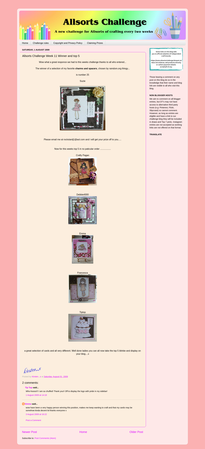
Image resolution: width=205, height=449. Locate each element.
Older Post (136, 431)
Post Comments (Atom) (45, 438)
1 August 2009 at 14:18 (36, 395)
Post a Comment (33, 420)
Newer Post (29, 431)
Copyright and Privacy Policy (67, 43)
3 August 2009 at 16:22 (36, 414)
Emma (28, 404)
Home (25, 43)
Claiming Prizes (95, 43)
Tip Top (28, 387)
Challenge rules (41, 43)
